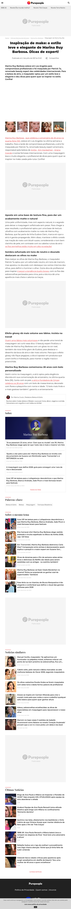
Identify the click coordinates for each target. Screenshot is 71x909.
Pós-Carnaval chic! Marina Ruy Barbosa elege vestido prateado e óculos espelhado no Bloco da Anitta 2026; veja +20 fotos (40, 534)
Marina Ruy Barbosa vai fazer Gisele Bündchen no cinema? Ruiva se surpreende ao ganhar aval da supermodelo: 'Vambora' (38, 572)
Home (7, 38)
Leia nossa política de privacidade (35, 904)
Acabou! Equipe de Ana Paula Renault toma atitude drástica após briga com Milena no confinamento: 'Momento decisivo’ (39, 809)
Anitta (34, 150)
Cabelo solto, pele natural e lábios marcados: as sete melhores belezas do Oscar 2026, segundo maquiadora (40, 671)
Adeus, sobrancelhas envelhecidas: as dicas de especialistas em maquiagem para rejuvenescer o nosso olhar (41, 710)
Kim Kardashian (45, 150)
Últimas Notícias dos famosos (20, 38)
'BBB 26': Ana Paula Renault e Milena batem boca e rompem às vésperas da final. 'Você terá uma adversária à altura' (41, 835)
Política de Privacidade (24, 890)
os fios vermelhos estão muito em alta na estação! (28, 246)
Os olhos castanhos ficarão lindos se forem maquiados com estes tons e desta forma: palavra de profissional (40, 683)
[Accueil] (35, 2)
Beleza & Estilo (11, 505)
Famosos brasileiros (45, 505)
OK (36, 907)
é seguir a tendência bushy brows (33, 271)
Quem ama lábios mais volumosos (21, 340)
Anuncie (52, 890)
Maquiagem (30, 505)
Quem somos (41, 890)
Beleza (21, 505)
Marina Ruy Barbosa (37, 38)
